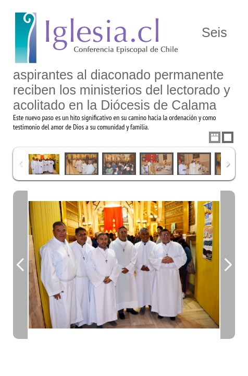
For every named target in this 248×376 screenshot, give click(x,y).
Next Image (227, 265)
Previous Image (20, 265)
